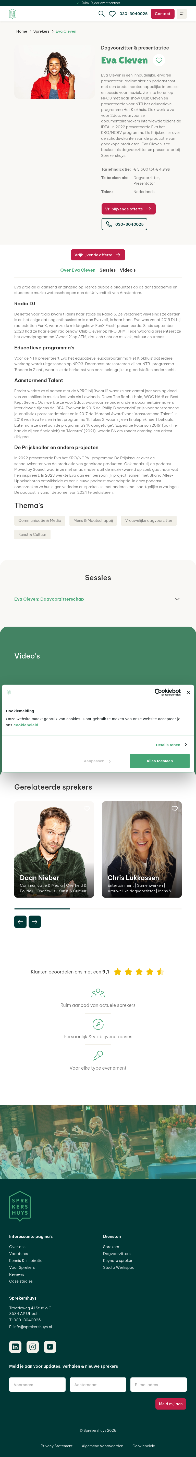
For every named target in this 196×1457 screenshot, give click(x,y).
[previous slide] (20, 922)
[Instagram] (33, 1347)
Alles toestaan (159, 761)
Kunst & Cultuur (32, 534)
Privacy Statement (57, 1446)
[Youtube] (50, 1347)
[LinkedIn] (15, 1347)
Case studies (21, 1281)
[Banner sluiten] (188, 692)
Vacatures (18, 1253)
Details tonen (168, 744)
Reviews (16, 1274)
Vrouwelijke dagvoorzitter (148, 520)
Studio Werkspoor (119, 1267)
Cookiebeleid (143, 1446)
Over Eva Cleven (77, 270)
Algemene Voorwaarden (103, 1446)
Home (21, 31)
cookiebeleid (26, 725)
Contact (162, 13)
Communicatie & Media (39, 520)
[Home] (12, 14)
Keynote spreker (117, 1260)
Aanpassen (97, 761)
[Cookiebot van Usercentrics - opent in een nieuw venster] (158, 692)
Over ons (17, 1246)
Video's (128, 270)
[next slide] (35, 922)
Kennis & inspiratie (25, 1260)
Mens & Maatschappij (93, 520)
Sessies (108, 270)
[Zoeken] (101, 14)
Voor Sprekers (22, 1267)
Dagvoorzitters (117, 1253)
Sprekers (41, 31)
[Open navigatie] (182, 14)
